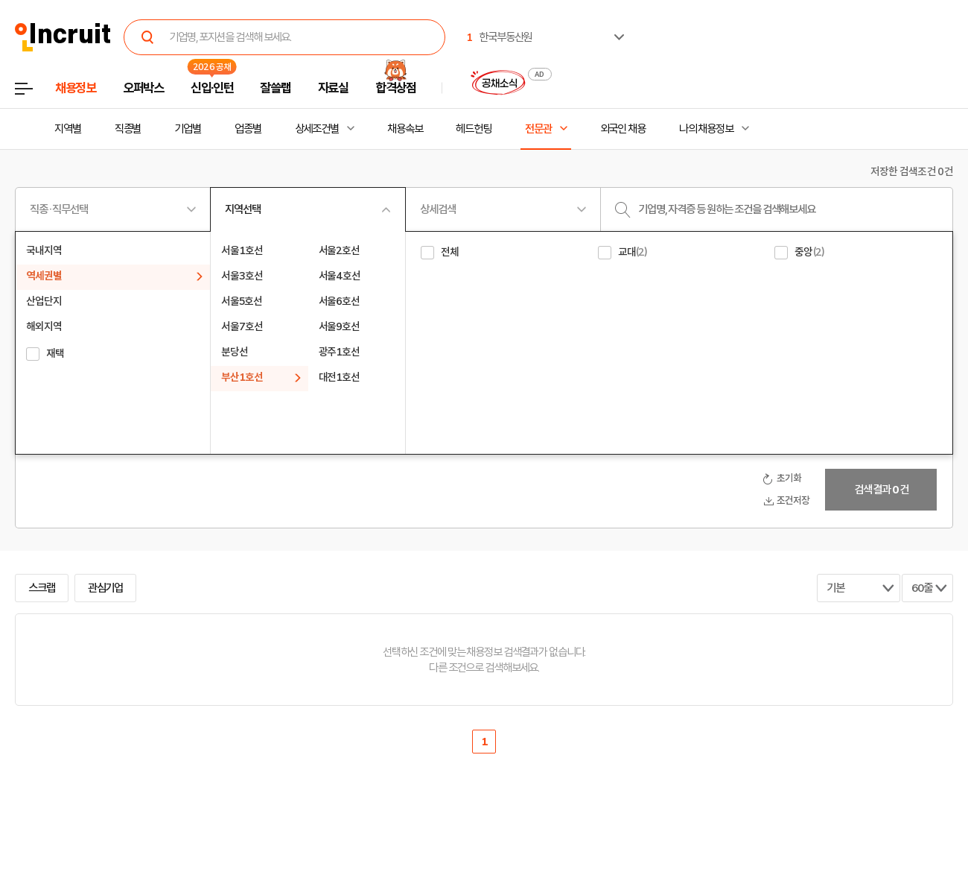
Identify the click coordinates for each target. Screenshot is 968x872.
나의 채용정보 (706, 128)
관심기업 (106, 588)
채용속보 (405, 128)
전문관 (538, 128)
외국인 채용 (623, 128)
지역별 (67, 128)
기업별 (187, 128)
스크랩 (41, 588)
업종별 (248, 128)
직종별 (128, 128)
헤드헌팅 (473, 128)
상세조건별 (317, 128)
